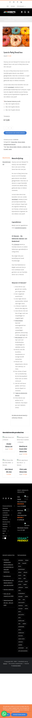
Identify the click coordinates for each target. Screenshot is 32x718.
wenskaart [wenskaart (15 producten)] (21, 651)
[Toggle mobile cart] (22, 12)
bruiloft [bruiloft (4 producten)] (24, 567)
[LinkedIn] (11, 502)
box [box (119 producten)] (19, 567)
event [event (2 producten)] (19, 579)
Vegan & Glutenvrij (5, 522)
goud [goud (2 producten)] (26, 585)
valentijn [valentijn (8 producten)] (20, 645)
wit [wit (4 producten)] (27, 651)
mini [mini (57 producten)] (26, 609)
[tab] (6, 158)
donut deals (13, 147)
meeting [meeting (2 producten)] (20, 609)
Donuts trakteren (9, 593)
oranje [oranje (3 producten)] (26, 612)
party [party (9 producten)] (19, 615)
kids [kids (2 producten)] (19, 594)
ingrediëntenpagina (20, 228)
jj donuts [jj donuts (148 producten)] (20, 591)
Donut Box (14, 142)
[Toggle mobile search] (25, 12)
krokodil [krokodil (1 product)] (20, 600)
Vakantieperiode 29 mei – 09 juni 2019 (8, 607)
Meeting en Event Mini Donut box (23, 451)
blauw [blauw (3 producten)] (26, 564)
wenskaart (11, 87)
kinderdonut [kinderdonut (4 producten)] (21, 597)
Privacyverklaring (7, 510)
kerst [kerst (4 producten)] (26, 591)
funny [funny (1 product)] (19, 582)
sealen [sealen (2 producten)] (24, 627)
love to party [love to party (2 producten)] (21, 606)
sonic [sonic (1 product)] (19, 633)
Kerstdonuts (7, 580)
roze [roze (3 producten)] (19, 627)
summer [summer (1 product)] (20, 639)
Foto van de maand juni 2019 (8, 599)
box (8, 147)
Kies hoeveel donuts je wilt (12, 101)
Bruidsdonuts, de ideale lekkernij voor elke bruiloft (9, 587)
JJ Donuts (16, 244)
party (10, 149)
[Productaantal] (8, 127)
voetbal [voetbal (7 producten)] (20, 648)
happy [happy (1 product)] (25, 588)
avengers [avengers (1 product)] (20, 564)
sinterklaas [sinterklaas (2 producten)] (21, 630)
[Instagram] (6, 502)
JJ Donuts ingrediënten (6, 518)
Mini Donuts (18, 337)
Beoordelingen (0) (6, 163)
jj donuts (24, 147)
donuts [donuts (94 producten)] (25, 576)
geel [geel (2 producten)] (24, 582)
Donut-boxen (19, 320)
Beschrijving (6, 157)
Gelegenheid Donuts (10, 144)
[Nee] (30, 711)
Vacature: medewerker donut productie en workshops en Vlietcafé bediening (8, 570)
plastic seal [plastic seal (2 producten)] (21, 624)
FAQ (4, 537)
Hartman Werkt (17, 669)
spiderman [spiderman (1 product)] (21, 636)
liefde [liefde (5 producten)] (26, 600)
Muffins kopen (5, 534)
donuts (19, 147)
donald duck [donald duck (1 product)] (21, 573)
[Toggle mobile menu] (28, 12)
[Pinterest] (8, 502)
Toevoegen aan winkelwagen (15, 132)
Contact (5, 540)
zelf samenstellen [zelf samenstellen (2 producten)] (23, 654)
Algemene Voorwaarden (6, 513)
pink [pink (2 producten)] (19, 621)
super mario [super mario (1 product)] (21, 642)
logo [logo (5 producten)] (19, 603)
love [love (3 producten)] (24, 603)
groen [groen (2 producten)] (19, 588)
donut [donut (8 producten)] (19, 576)
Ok (7, 714)
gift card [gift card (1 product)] (20, 585)
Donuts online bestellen (6, 527)
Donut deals (21, 142)
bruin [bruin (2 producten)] (19, 570)
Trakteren (5, 530)
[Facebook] (3, 502)
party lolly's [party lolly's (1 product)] (21, 618)
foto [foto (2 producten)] (24, 579)
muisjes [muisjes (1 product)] (20, 612)
